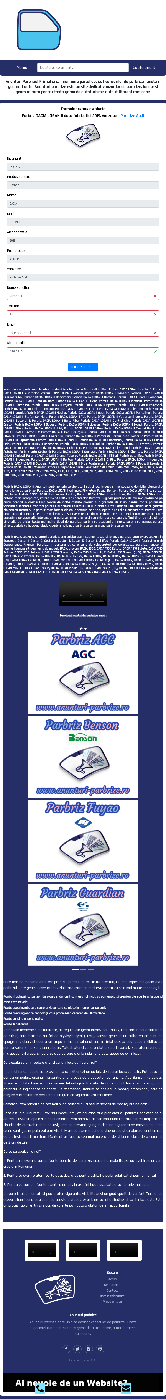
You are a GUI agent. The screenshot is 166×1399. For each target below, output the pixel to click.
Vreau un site (112, 1301)
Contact (112, 1290)
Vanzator (14, 268)
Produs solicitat (19, 176)
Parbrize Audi (132, 116)
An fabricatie (17, 232)
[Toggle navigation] (22, 67)
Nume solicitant (19, 287)
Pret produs (16, 250)
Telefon (13, 305)
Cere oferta (112, 1285)
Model (11, 213)
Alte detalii (16, 342)
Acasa (112, 1279)
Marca (11, 195)
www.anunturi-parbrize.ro (20, 389)
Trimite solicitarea (83, 367)
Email (11, 324)
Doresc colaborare (112, 1296)
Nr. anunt (14, 158)
